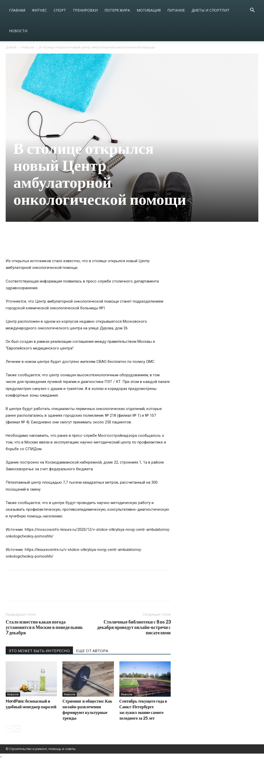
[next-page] (17, 729)
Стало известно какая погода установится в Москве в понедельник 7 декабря (44, 627)
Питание (176, 10)
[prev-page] (9, 729)
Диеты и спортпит (210, 10)
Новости (18, 30)
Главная (17, 10)
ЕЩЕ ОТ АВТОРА (92, 650)
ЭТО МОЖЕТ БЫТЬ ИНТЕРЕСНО (39, 650)
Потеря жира (117, 10)
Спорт (60, 10)
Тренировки (85, 10)
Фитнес (39, 10)
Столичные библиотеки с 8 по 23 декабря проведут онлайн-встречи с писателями (134, 627)
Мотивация (149, 10)
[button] (252, 10)
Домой (11, 47)
